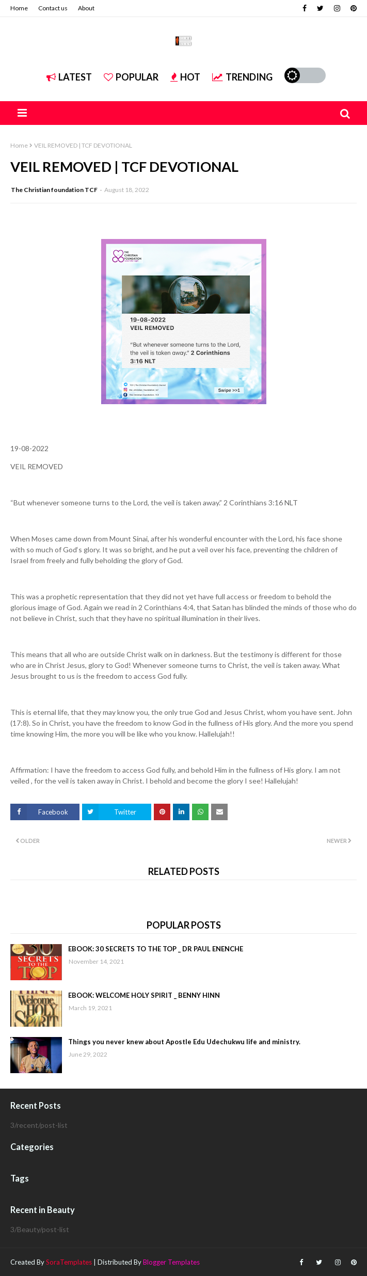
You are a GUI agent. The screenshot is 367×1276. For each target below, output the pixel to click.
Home (19, 8)
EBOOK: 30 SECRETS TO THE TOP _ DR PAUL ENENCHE (155, 949)
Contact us (53, 8)
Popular (131, 77)
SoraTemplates (69, 1262)
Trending (242, 77)
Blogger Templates (171, 1262)
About (86, 8)
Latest (69, 77)
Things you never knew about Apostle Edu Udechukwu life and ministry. (184, 1042)
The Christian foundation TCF (54, 190)
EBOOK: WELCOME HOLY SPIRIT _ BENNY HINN (144, 995)
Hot (185, 77)
